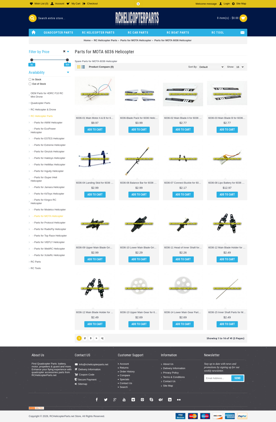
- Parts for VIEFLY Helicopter (48, 242)
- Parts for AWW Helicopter (46, 122)
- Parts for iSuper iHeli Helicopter (44, 179)
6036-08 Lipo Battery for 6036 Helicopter (227, 182)
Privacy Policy (170, 372)
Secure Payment (85, 379)
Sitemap (81, 384)
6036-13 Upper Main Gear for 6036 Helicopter (139, 312)
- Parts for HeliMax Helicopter (48, 164)
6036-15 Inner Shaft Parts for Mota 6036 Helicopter (227, 312)
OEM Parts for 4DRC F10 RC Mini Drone (47, 95)
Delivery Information (88, 369)
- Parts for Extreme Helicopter (48, 145)
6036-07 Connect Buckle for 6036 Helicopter (183, 182)
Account (123, 363)
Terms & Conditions (173, 377)
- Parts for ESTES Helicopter (47, 138)
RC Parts (36, 261)
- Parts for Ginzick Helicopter (47, 151)
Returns (123, 367)
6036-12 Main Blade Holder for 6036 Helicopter (227, 247)
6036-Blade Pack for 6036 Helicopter (139, 118)
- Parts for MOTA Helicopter (47, 216)
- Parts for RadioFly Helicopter (48, 229)
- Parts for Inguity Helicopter (47, 171)
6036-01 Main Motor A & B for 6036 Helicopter (95, 118)
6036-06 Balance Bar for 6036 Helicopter (139, 182)
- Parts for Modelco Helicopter (48, 209)
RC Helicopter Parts (42, 116)
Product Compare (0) (101, 66)
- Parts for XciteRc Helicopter (48, 255)
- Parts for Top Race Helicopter (49, 235)
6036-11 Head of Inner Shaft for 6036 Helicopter (183, 247)
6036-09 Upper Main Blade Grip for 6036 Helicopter (95, 247)
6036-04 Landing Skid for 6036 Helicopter (95, 182)
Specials (123, 379)
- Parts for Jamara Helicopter (48, 187)
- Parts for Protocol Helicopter (48, 222)
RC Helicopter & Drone (43, 109)
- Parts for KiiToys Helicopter (47, 193)
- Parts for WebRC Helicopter (48, 248)
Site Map (167, 385)
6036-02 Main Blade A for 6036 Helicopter (183, 118)
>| (102, 338)
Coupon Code (84, 374)
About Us (167, 364)
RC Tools (36, 268)
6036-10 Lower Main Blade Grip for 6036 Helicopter (139, 247)
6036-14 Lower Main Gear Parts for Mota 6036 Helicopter (183, 312)
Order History (126, 371)
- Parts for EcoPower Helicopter (43, 130)
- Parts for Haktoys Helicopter (48, 158)
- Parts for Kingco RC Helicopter (43, 201)
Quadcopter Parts (40, 103)
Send (237, 378)
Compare (124, 375)
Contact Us (125, 383)
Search (123, 387)
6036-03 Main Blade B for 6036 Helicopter (227, 118)
